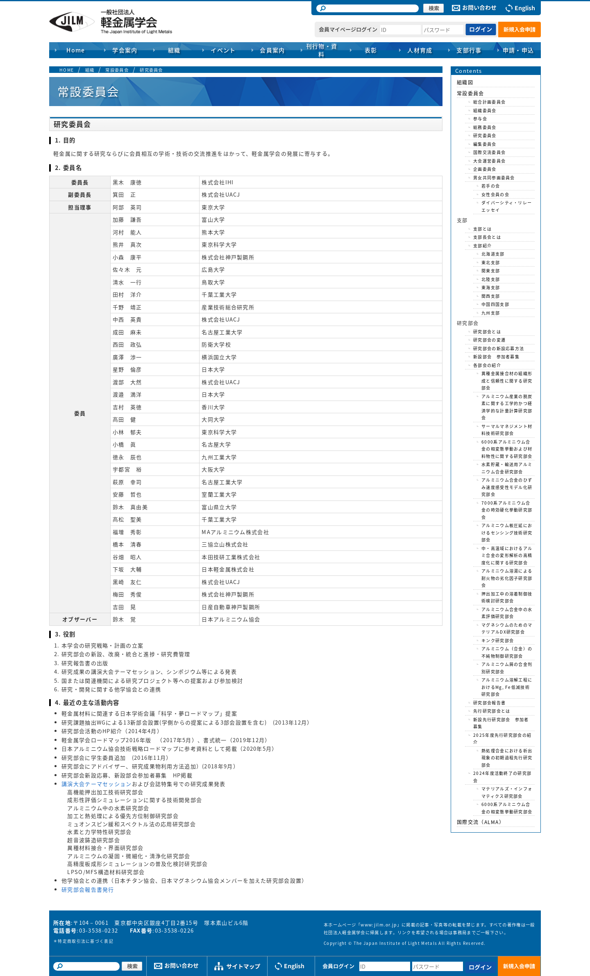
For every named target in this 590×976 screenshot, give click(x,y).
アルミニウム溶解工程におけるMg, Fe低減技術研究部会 (506, 687)
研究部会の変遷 (489, 340)
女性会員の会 (495, 194)
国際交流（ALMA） (480, 822)
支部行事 (469, 50)
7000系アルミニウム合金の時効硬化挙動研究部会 (506, 510)
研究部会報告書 (489, 703)
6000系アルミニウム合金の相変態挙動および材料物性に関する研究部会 (506, 449)
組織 (90, 70)
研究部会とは (487, 331)
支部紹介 (482, 245)
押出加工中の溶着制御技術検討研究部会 (506, 597)
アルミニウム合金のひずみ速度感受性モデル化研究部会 (506, 487)
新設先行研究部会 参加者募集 (501, 723)
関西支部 (490, 296)
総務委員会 (485, 127)
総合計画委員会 (489, 102)
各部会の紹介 (487, 365)
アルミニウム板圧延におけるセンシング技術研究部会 (506, 532)
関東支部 (490, 270)
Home (75, 50)
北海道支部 (493, 254)
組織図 (465, 82)
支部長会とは (487, 237)
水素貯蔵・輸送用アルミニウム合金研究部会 (506, 468)
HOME (66, 70)
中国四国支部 (495, 304)
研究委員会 (151, 70)
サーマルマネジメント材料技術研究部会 (506, 430)
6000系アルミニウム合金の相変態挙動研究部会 (506, 808)
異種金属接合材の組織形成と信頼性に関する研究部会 (506, 380)
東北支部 (490, 262)
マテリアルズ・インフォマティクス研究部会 (506, 792)
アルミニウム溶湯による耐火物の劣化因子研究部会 (506, 578)
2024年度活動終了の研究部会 (502, 777)
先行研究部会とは (491, 711)
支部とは (482, 229)
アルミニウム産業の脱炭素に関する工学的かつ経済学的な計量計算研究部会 (506, 407)
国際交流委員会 (489, 152)
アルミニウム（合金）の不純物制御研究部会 (506, 652)
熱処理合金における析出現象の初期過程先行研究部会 (506, 757)
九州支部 (490, 313)
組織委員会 (485, 110)
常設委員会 (117, 70)
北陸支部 (490, 279)
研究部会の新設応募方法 (498, 348)
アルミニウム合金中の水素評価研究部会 (506, 613)
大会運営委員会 (489, 161)
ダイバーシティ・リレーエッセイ (506, 206)
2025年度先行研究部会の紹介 (502, 738)
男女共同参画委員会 (494, 177)
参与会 (480, 118)
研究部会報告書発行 (87, 889)
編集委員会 (485, 144)
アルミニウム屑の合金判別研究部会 (506, 668)
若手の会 (490, 186)
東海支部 (490, 287)
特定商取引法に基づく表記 (85, 941)
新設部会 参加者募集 (496, 356)
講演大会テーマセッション (96, 784)
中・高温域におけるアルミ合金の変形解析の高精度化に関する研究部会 (506, 555)
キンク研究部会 (497, 640)
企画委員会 (485, 169)
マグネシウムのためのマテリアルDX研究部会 (506, 628)
